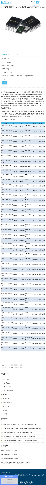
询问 (5, 83)
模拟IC (5, 410)
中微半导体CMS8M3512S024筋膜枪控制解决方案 (17, 432)
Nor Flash (6, 383)
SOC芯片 (6, 406)
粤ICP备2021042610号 (37, 475)
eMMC (5, 395)
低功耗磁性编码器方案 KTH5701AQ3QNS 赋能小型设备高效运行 (21, 429)
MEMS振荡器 (7, 402)
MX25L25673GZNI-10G (15, 365)
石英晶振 (6, 398)
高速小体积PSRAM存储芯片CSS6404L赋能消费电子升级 (19, 425)
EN (37, 4)
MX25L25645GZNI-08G (15, 368)
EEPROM (6, 379)
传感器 (5, 414)
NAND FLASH (7, 387)
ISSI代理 (8, 473)
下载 (8, 69)
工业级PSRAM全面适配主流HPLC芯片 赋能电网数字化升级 (19, 440)
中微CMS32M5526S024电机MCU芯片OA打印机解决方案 (19, 436)
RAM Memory (8, 391)
